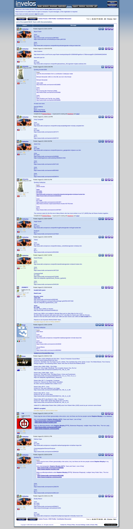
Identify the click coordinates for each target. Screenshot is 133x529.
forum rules (48, 9)
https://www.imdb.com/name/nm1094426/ (48, 421)
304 (99, 18)
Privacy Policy (71, 524)
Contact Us (63, 524)
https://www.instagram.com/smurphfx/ (47, 428)
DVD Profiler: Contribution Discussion (60, 18)
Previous (109, 18)
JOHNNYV (25, 287)
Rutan (24, 356)
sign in (36, 14)
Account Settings (80, 524)
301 (93, 18)
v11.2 (77, 113)
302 (95, 18)
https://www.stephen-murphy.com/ (46, 422)
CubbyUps (25, 29)
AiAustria (25, 66)
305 (102, 18)
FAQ (96, 524)
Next (115, 18)
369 (105, 18)
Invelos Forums (43, 18)
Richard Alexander (40, 111)
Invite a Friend (90, 524)
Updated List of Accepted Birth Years (44, 353)
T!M (23, 413)
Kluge (23, 325)
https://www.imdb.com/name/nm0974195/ (48, 427)
